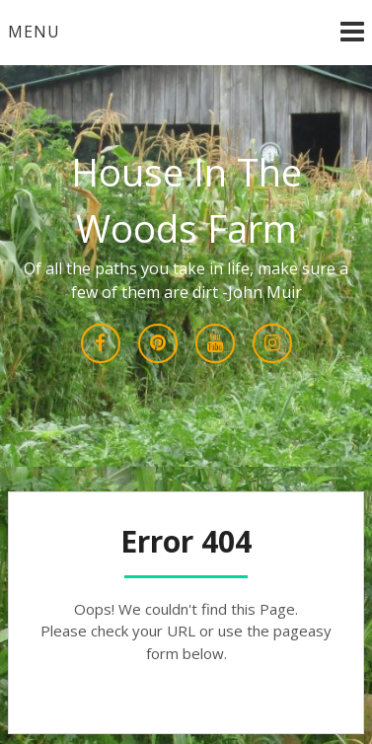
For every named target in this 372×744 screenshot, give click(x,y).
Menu (34, 31)
